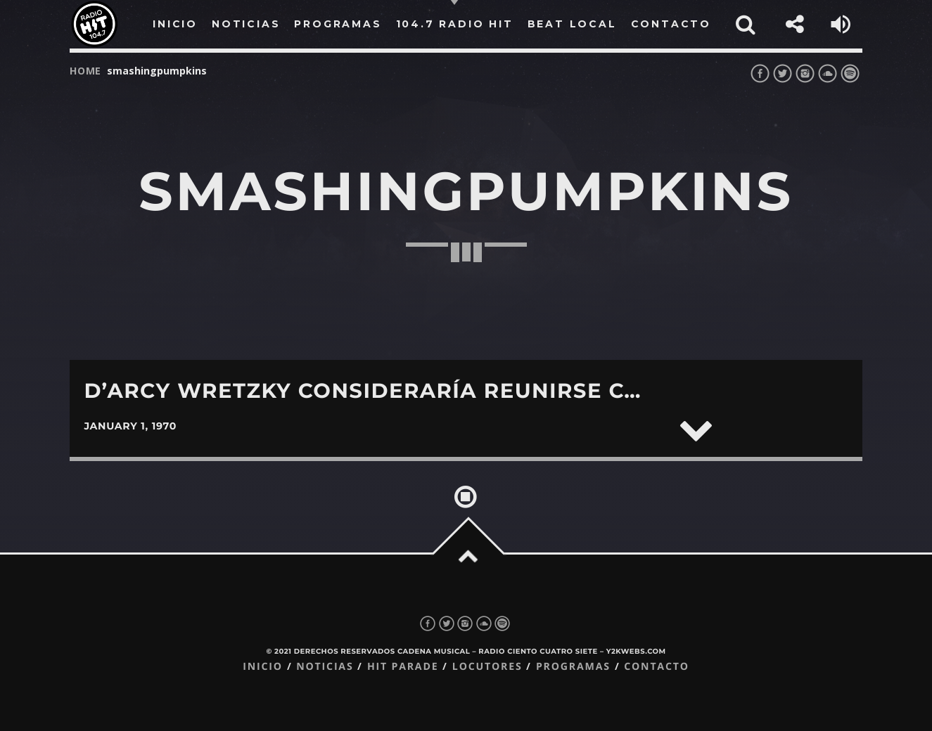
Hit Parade (402, 666)
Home (85, 70)
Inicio (263, 666)
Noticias (324, 666)
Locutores (487, 666)
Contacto (656, 666)
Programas (573, 666)
